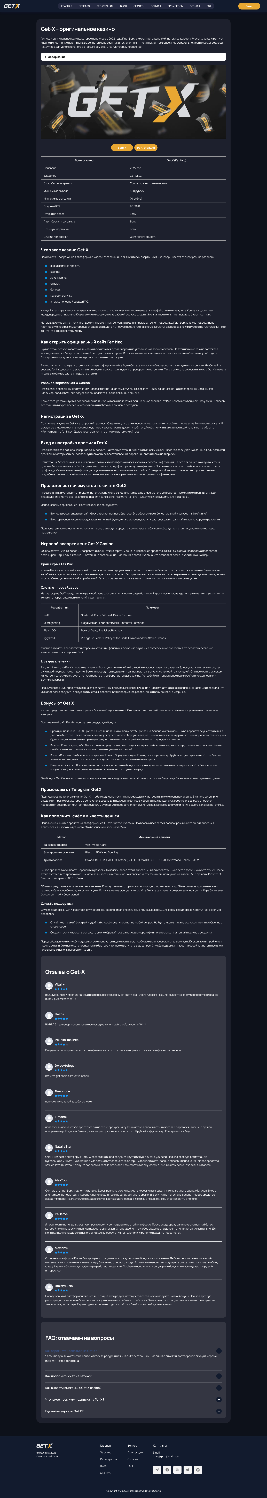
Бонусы (156, 6)
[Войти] (122, 147)
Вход (123, 6)
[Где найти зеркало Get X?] (133, 1411)
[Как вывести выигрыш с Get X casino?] (133, 1388)
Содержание (57, 57)
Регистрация (105, 6)
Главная (66, 6)
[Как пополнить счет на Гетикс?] (133, 1376)
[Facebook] (167, 1470)
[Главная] (12, 6)
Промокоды (175, 6)
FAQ (209, 6)
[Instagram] (198, 1470)
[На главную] (65, 1446)
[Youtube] (177, 1470)
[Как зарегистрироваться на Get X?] (133, 1351)
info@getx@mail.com (166, 1456)
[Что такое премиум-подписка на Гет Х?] (133, 1399)
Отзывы (195, 6)
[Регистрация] (146, 147)
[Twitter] (188, 1470)
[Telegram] (157, 1470)
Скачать (139, 6)
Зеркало (84, 6)
